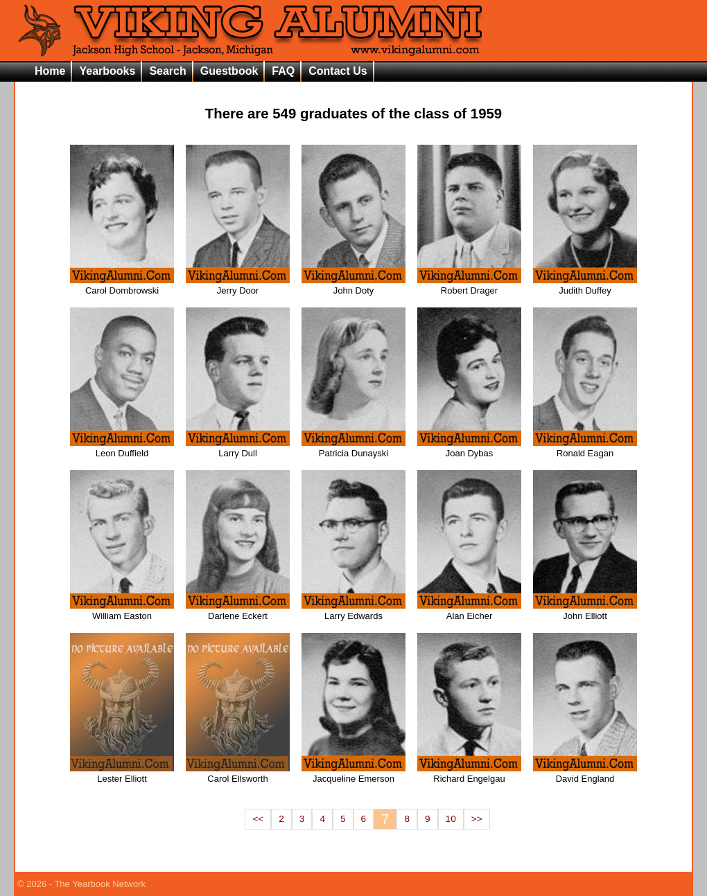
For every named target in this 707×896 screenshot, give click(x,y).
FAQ (283, 71)
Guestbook (229, 71)
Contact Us (337, 71)
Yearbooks (107, 71)
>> (476, 819)
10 (451, 819)
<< (257, 819)
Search (167, 71)
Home (50, 71)
